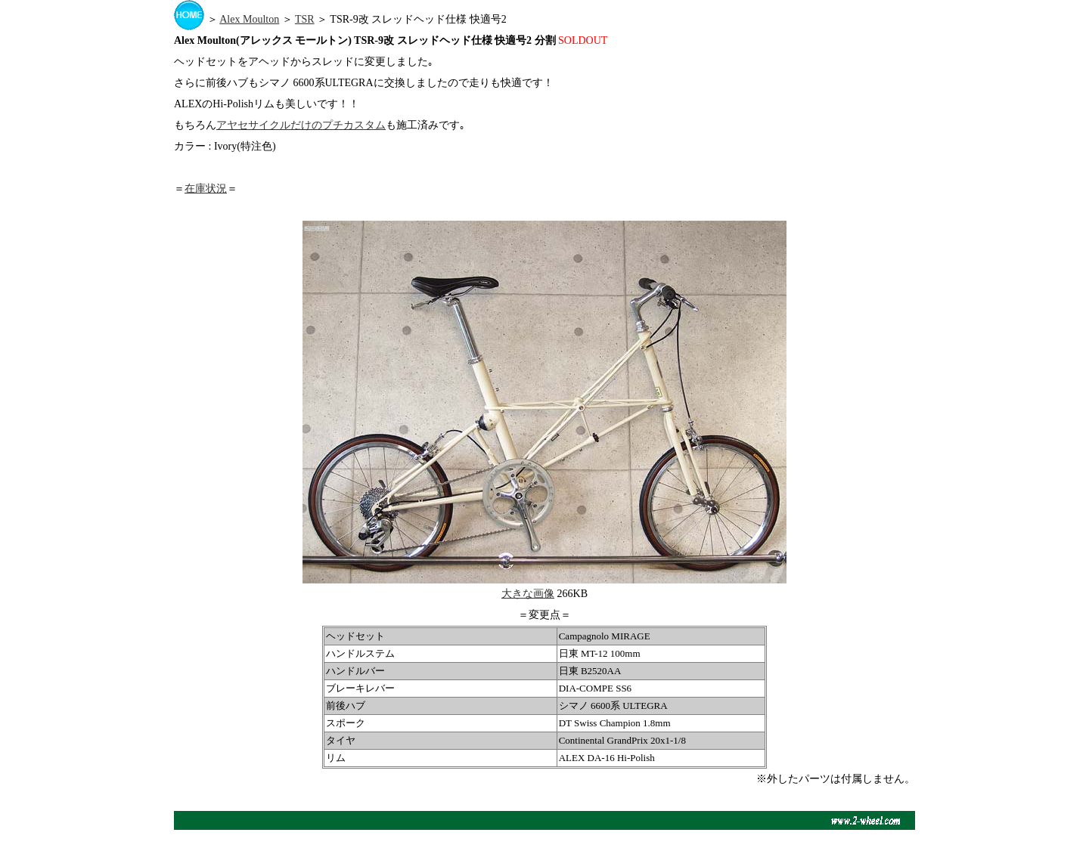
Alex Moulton (249, 19)
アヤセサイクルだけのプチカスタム (301, 125)
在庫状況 (206, 188)
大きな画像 (527, 593)
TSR (305, 19)
